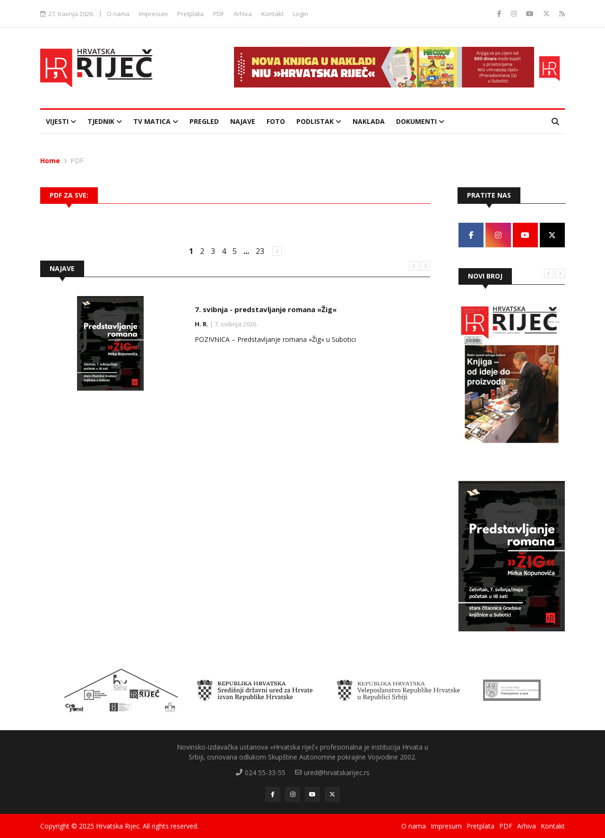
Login (300, 13)
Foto (276, 121)
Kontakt (272, 13)
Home (50, 160)
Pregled (204, 121)
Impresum (153, 13)
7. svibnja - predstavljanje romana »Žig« (266, 309)
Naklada (369, 121)
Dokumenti (420, 121)
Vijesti (61, 121)
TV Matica (155, 121)
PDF (218, 13)
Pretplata (190, 13)
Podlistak (318, 121)
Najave (242, 121)
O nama (118, 13)
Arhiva (242, 13)
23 (260, 251)
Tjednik (104, 121)
